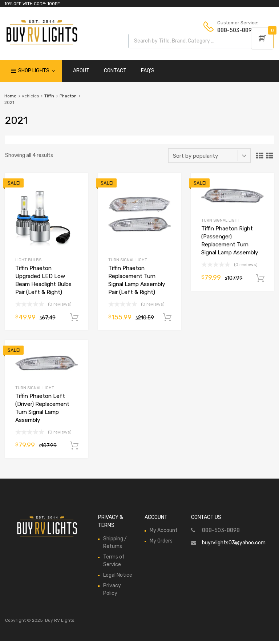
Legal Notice (117, 575)
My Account (164, 530)
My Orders (161, 541)
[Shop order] (209, 155)
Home (10, 95)
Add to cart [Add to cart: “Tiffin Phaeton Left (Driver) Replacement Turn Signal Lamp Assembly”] (74, 446)
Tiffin (49, 95)
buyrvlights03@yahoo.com (234, 543)
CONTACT (115, 71)
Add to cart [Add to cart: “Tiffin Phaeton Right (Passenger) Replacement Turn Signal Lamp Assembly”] (260, 278)
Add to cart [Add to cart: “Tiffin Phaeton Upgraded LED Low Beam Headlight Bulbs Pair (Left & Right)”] (74, 317)
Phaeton (68, 95)
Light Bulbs (28, 260)
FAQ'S (147, 71)
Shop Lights (36, 71)
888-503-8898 (235, 30)
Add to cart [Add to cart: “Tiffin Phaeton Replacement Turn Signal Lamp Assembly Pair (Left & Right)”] (167, 317)
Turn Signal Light (127, 260)
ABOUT (81, 71)
